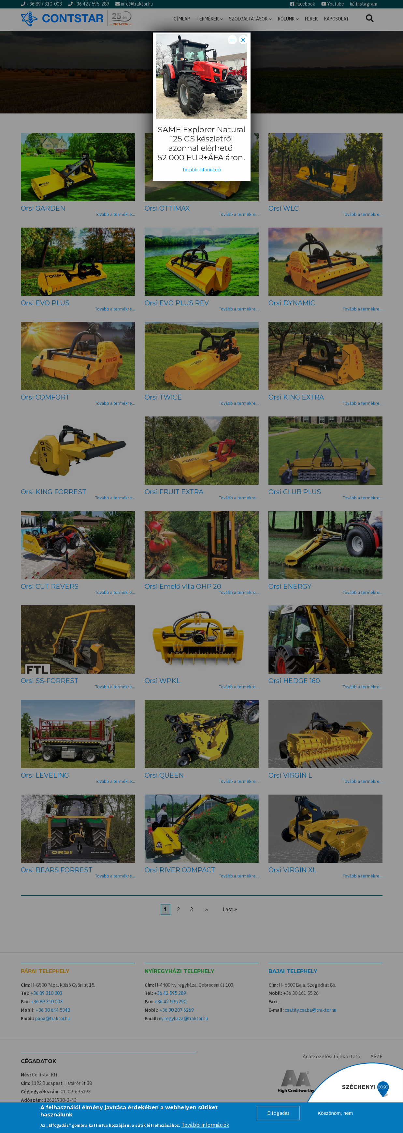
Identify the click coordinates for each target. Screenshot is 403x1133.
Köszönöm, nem (335, 1113)
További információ (201, 170)
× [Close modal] (243, 39)
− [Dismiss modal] (232, 39)
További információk (205, 1125)
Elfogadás (278, 1114)
